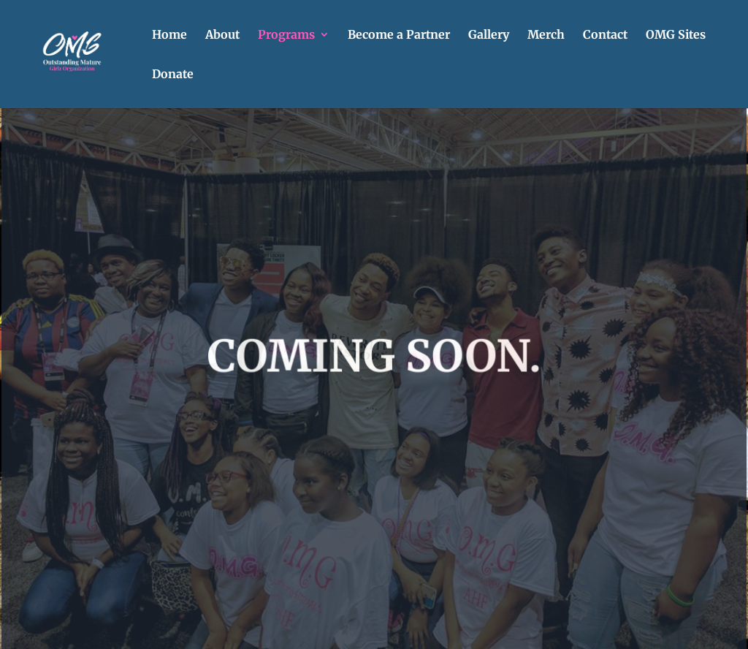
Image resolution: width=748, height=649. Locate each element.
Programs (286, 35)
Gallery (488, 35)
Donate (173, 75)
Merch (546, 35)
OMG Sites (676, 35)
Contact (605, 35)
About (222, 35)
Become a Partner (399, 35)
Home (169, 35)
